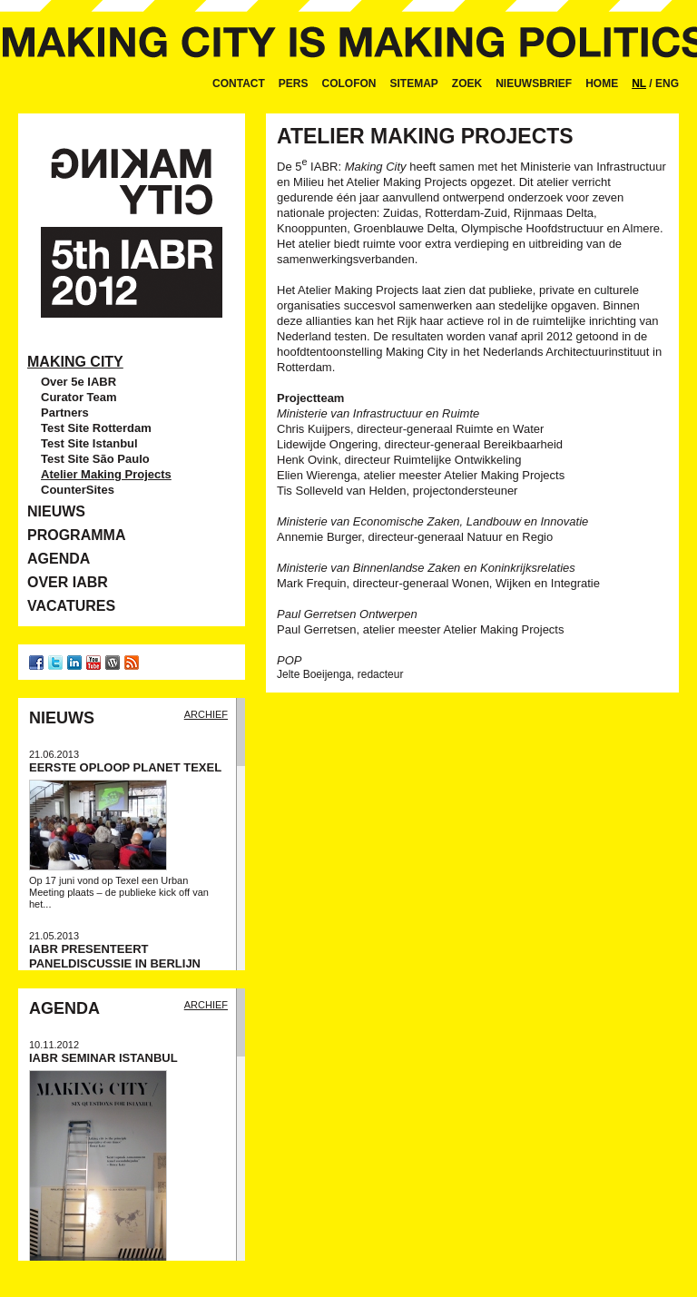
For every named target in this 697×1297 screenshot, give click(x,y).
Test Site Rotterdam (96, 428)
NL (639, 83)
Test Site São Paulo (95, 459)
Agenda (58, 558)
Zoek (467, 83)
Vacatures (71, 606)
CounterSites (77, 489)
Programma (76, 535)
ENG (667, 83)
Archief (206, 714)
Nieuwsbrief (534, 83)
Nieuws (56, 511)
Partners (65, 412)
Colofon (349, 83)
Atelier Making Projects (106, 474)
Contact (238, 83)
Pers (294, 83)
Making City (75, 361)
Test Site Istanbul (89, 443)
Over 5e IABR (78, 381)
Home (601, 83)
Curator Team (79, 397)
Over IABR (67, 582)
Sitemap (414, 83)
